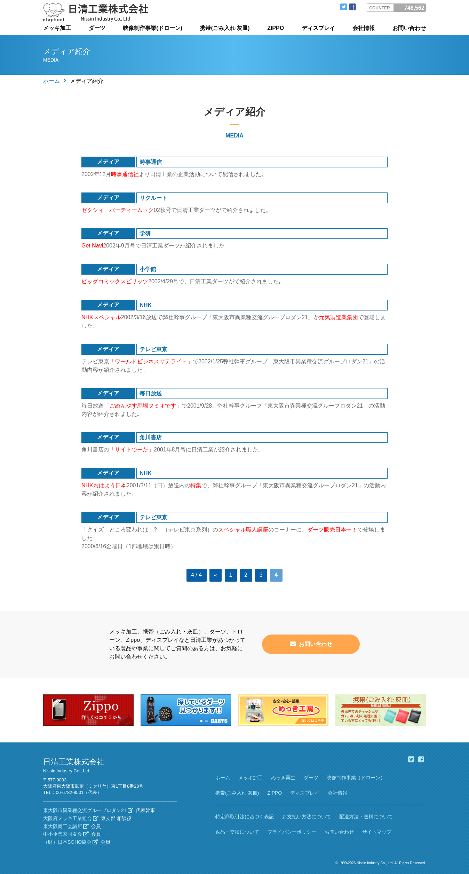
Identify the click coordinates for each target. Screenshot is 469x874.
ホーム (51, 81)
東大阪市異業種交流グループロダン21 (88, 810)
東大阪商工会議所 (66, 826)
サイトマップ (376, 831)
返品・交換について (237, 831)
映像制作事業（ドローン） (356, 777)
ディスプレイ (318, 28)
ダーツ (97, 28)
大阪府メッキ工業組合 (70, 818)
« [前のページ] (215, 575)
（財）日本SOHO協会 (70, 842)
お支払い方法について (306, 816)
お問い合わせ (409, 28)
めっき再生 (283, 777)
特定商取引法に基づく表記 (244, 816)
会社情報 (363, 28)
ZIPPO (275, 28)
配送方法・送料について (366, 816)
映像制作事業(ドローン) (152, 28)
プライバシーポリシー (292, 831)
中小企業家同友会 (66, 834)
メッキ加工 (57, 28)
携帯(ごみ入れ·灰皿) (224, 28)
